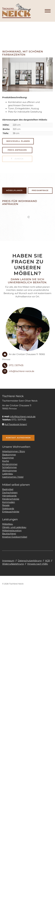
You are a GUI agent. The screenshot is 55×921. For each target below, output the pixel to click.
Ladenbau (7, 473)
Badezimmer (9, 454)
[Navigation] (48, 11)
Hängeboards (9, 495)
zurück (18, 159)
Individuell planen (18, 141)
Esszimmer (8, 457)
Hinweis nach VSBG (37, 564)
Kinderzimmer (9, 464)
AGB (47, 560)
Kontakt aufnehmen (18, 438)
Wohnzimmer (9, 470)
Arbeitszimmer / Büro (13, 451)
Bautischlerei (9, 533)
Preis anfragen (17, 150)
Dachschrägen (10, 492)
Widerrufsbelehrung (13, 564)
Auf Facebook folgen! (14, 424)
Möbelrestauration (12, 530)
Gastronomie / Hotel (12, 477)
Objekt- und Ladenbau (14, 527)
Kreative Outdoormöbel (14, 537)
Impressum (8, 560)
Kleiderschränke (10, 499)
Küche (5, 461)
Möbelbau (7, 524)
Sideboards (8, 508)
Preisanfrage (40, 190)
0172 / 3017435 (16, 365)
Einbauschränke (10, 511)
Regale (6, 505)
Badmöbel (7, 489)
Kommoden (8, 502)
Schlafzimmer (9, 467)
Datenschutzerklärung (30, 560)
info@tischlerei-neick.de (21, 371)
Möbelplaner (14, 190)
